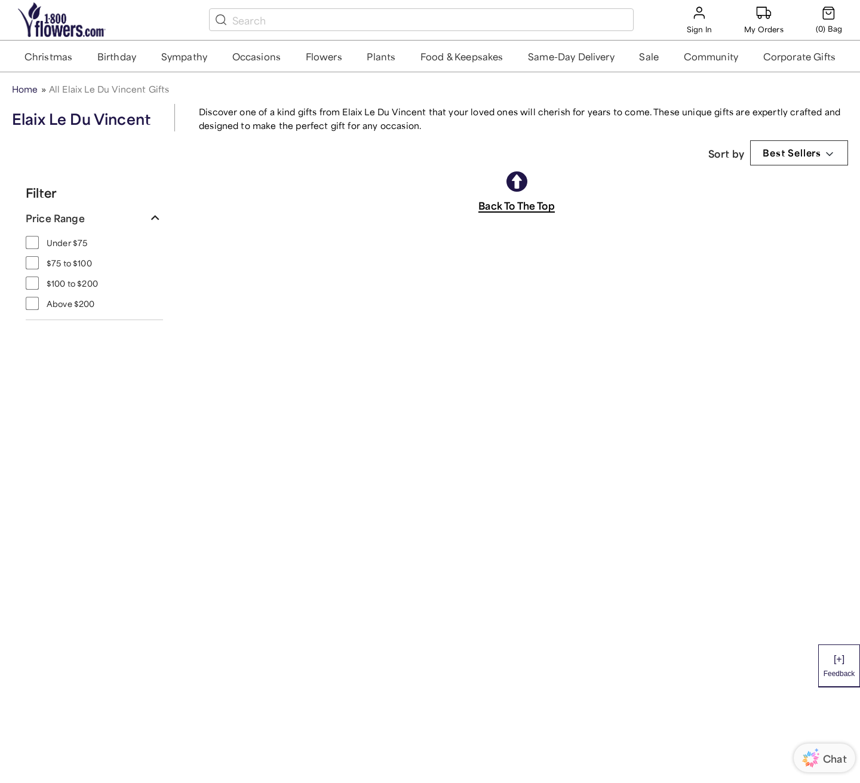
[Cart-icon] (829, 19)
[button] (48, 56)
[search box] (430, 19)
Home (25, 88)
